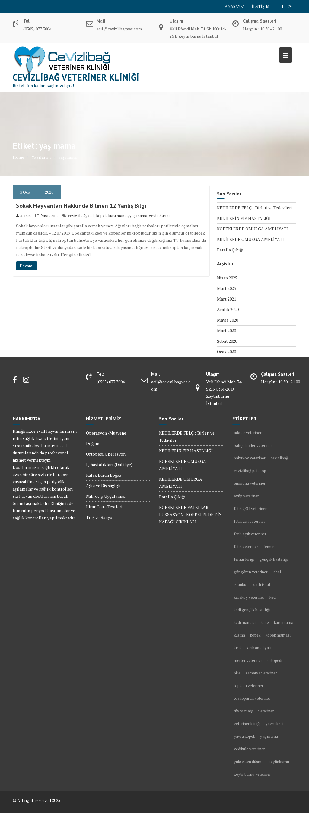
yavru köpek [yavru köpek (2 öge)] (244, 736)
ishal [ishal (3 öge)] (277, 572)
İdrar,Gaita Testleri (104, 506)
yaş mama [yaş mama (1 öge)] (269, 736)
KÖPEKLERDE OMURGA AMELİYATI (252, 229)
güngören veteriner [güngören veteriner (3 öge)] (251, 572)
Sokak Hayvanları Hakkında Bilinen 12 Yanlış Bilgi (81, 206)
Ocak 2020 (226, 351)
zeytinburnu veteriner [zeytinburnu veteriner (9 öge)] (252, 774)
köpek (101, 215)
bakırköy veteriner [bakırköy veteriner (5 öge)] (250, 458)
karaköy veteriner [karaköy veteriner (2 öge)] (249, 597)
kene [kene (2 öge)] (265, 622)
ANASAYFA (235, 6)
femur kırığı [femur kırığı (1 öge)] (244, 559)
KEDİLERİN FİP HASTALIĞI (244, 218)
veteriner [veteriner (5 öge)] (266, 711)
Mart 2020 (226, 330)
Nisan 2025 (227, 278)
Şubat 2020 (227, 341)
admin (23, 215)
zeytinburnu (159, 215)
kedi (91, 215)
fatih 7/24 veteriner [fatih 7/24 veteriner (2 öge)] (250, 508)
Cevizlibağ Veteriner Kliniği (76, 77)
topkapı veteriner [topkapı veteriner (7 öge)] (248, 685)
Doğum (92, 443)
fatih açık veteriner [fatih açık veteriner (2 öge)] (250, 534)
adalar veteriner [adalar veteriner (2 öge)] (248, 432)
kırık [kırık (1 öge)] (237, 647)
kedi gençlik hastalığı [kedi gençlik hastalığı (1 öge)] (252, 609)
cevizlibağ (77, 215)
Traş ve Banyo (99, 517)
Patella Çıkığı (230, 250)
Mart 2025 (226, 288)
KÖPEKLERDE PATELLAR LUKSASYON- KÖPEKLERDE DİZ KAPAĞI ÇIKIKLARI (190, 514)
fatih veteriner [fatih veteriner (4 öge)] (246, 546)
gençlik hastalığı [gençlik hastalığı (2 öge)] (274, 559)
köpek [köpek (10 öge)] (255, 635)
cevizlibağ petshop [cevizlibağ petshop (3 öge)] (250, 470)
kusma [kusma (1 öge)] (239, 635)
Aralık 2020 (228, 309)
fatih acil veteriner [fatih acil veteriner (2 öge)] (249, 521)
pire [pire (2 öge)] (237, 673)
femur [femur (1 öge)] (268, 546)
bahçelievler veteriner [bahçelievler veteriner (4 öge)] (253, 445)
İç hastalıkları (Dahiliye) (109, 464)
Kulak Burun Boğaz (104, 475)
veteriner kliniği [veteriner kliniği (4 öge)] (247, 723)
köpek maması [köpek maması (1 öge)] (278, 635)
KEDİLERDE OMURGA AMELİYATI (250, 239)
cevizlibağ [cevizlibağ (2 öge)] (279, 458)
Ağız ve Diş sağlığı (103, 485)
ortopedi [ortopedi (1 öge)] (274, 660)
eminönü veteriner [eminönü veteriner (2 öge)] (250, 483)
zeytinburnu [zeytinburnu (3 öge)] (279, 761)
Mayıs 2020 (227, 320)
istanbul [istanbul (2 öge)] (240, 584)
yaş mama (138, 215)
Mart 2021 (226, 299)
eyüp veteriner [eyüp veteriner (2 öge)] (246, 496)
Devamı (26, 266)
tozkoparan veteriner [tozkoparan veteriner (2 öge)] (252, 698)
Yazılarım (49, 215)
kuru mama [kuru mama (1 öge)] (283, 622)
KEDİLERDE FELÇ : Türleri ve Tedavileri (254, 207)
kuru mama (118, 215)
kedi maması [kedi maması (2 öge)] (245, 622)
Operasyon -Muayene (106, 433)
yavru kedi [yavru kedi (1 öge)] (274, 723)
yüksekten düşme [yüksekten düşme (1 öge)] (248, 761)
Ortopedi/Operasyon (106, 454)
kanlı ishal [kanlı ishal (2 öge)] (261, 584)
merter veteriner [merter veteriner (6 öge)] (248, 660)
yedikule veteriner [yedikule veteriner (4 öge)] (249, 749)
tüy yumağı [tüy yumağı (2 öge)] (243, 711)
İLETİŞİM (260, 6)
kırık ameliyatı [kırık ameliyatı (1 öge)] (259, 647)
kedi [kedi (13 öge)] (272, 597)
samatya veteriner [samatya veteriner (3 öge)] (261, 673)
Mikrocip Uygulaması (106, 496)
